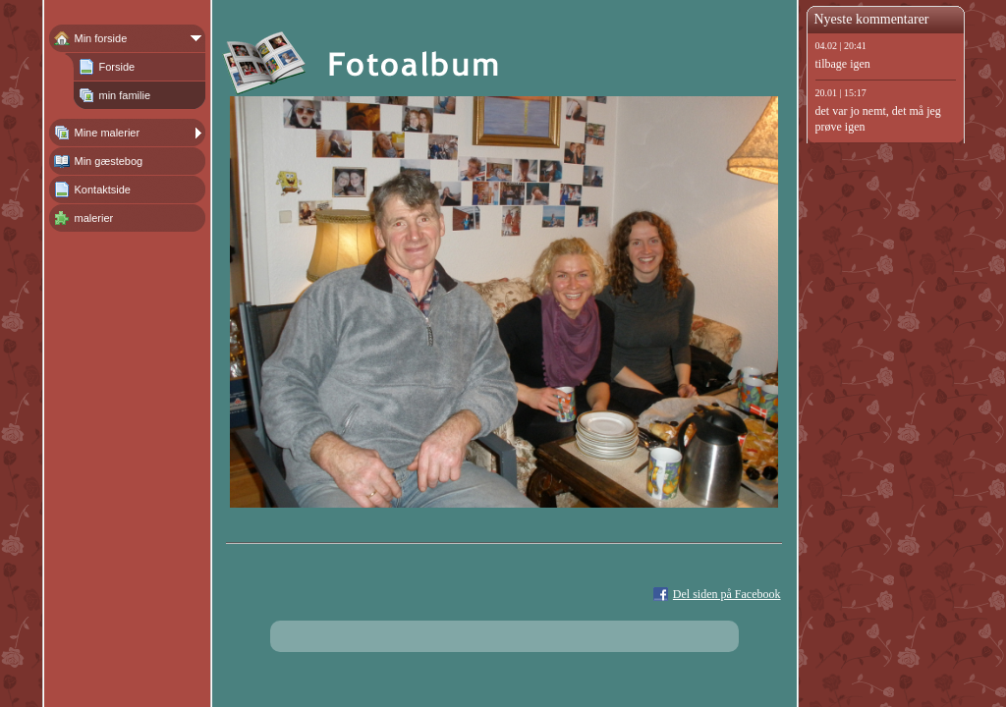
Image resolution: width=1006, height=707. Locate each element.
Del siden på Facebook (727, 594)
